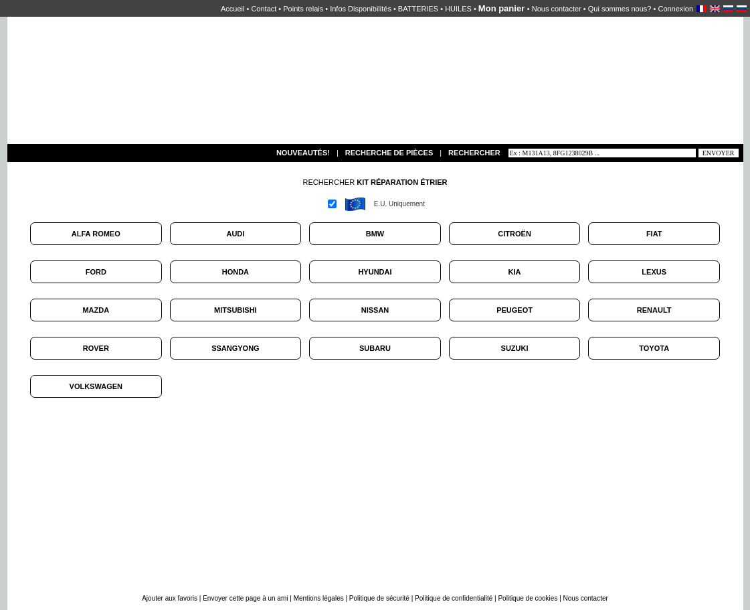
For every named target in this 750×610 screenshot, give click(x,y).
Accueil (232, 9)
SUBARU (375, 348)
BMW (375, 234)
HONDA (235, 272)
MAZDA (95, 310)
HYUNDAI (374, 272)
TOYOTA (654, 348)
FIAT (654, 234)
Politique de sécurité (379, 598)
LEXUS (654, 272)
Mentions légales (319, 598)
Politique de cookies (527, 598)
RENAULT (654, 310)
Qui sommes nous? (620, 9)
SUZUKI (515, 348)
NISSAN (375, 310)
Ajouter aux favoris (170, 598)
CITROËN (514, 234)
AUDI (235, 234)
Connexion (675, 9)
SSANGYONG (235, 348)
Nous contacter (556, 9)
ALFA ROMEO (96, 234)
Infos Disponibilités (360, 9)
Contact (263, 9)
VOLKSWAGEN (96, 386)
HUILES (458, 9)
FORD (96, 272)
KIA (514, 272)
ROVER (96, 348)
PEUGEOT (514, 310)
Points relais (303, 9)
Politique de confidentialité (453, 598)
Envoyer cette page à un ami (246, 598)
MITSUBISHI (235, 310)
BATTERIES (418, 9)
